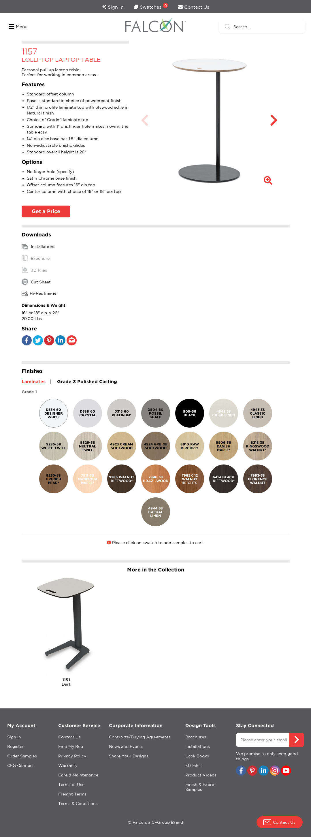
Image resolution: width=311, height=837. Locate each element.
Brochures (195, 737)
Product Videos (200, 775)
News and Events (126, 746)
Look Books (197, 756)
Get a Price (46, 211)
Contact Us (193, 7)
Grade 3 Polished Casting (87, 381)
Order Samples (22, 756)
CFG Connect (20, 765)
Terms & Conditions (78, 803)
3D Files (34, 270)
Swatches (151, 6)
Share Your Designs (128, 756)
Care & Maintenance (78, 775)
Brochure (36, 258)
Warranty (68, 765)
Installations (38, 246)
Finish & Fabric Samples (200, 787)
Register (15, 746)
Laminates (34, 381)
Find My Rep (70, 746)
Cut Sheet (36, 282)
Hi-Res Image (39, 293)
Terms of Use (71, 784)
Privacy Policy (72, 756)
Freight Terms (72, 794)
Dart (66, 682)
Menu (18, 27)
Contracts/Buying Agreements (140, 737)
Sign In (113, 7)
